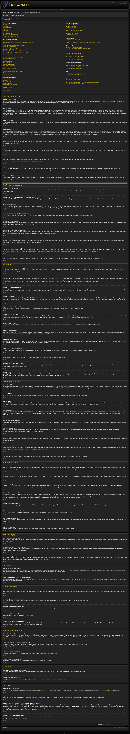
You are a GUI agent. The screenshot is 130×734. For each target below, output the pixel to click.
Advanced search (123, 3)
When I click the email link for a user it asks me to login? (15, 52)
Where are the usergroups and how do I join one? (77, 29)
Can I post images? (7, 83)
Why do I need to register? (8, 24)
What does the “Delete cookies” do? (11, 36)
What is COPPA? (6, 26)
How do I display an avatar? (9, 49)
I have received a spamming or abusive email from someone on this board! (83, 42)
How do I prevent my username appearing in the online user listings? (18, 42)
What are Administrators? (72, 24)
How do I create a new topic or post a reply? (12, 57)
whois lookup (103, 705)
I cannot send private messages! (73, 39)
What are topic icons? (7, 90)
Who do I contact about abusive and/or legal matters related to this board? (82, 82)
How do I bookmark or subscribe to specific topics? (77, 65)
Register (65, 9)
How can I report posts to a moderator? (11, 69)
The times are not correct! (8, 43)
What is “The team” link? (71, 34)
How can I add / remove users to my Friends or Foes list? (79, 48)
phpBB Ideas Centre (68, 697)
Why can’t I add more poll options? (10, 62)
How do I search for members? (73, 57)
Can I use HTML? (7, 80)
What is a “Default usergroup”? (73, 33)
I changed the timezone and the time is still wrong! (14, 45)
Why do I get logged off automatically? (11, 34)
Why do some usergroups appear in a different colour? (78, 31)
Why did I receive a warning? (9, 68)
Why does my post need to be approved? (12, 72)
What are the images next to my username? (12, 48)
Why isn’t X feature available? (73, 80)
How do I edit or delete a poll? (9, 64)
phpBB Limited (43, 690)
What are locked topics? (8, 88)
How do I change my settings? (9, 40)
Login (69, 9)
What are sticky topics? (8, 87)
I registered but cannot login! (9, 29)
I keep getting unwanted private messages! (75, 40)
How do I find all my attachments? (73, 74)
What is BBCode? (7, 79)
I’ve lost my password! (8, 33)
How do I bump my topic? (8, 74)
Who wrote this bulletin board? (73, 79)
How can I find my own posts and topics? (75, 59)
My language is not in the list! (9, 46)
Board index (4, 727)
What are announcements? (9, 86)
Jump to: (100, 724)
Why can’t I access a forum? (9, 65)
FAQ (61, 9)
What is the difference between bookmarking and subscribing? (80, 64)
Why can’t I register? (7, 27)
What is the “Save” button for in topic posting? (13, 71)
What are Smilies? (7, 81)
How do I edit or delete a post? (9, 58)
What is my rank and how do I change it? (12, 50)
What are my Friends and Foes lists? (74, 47)
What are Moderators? (71, 26)
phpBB (28, 224)
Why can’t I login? (7, 30)
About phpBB (107, 690)
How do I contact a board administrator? (75, 83)
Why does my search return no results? (75, 54)
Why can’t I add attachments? (9, 67)
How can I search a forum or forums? (74, 53)
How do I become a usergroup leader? (74, 30)
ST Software (67, 733)
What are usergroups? (71, 27)
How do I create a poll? (8, 61)
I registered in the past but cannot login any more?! (14, 31)
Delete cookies (117, 727)
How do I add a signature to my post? (11, 60)
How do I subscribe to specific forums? (74, 66)
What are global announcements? (10, 84)
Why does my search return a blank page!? (76, 56)
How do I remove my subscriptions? (74, 68)
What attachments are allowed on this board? (76, 73)
